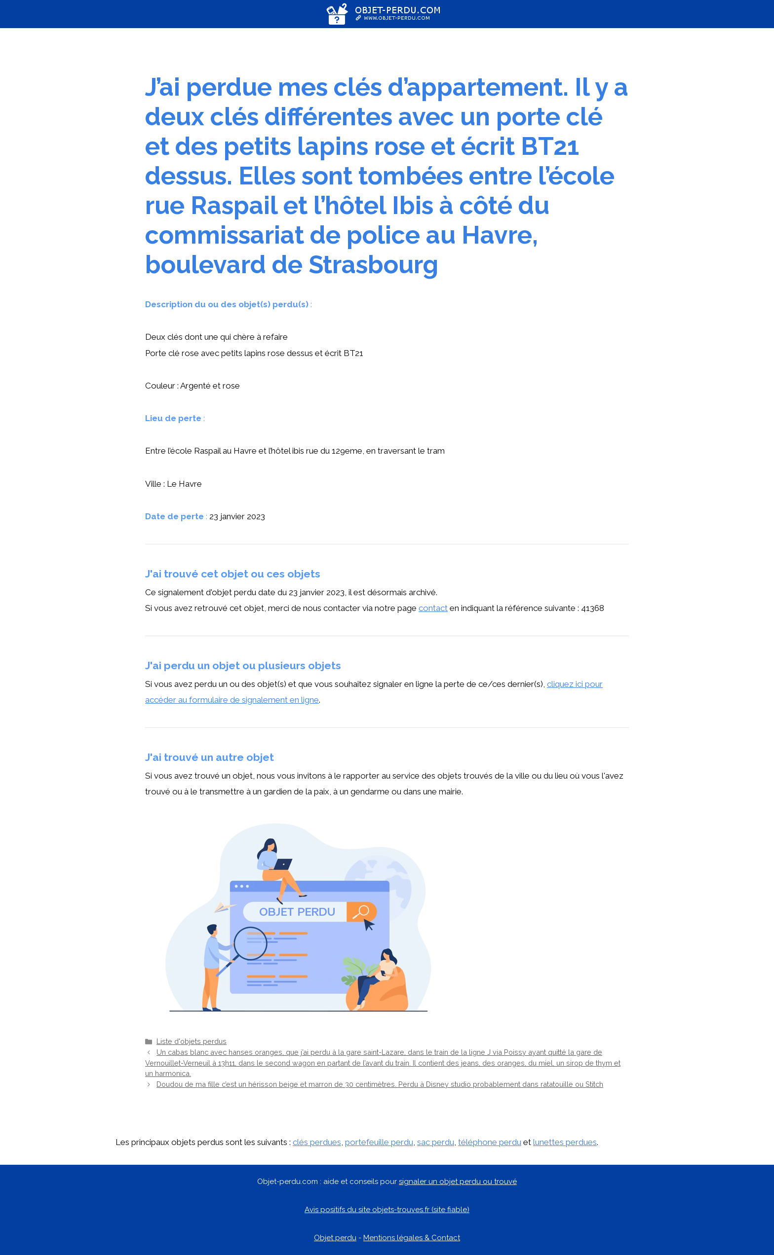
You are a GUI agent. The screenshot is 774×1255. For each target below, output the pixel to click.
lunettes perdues (565, 1142)
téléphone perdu (489, 1142)
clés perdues (317, 1142)
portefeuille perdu (379, 1142)
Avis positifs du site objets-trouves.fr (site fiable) (387, 1209)
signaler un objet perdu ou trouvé (458, 1181)
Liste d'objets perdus (191, 1041)
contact (433, 608)
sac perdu (435, 1142)
